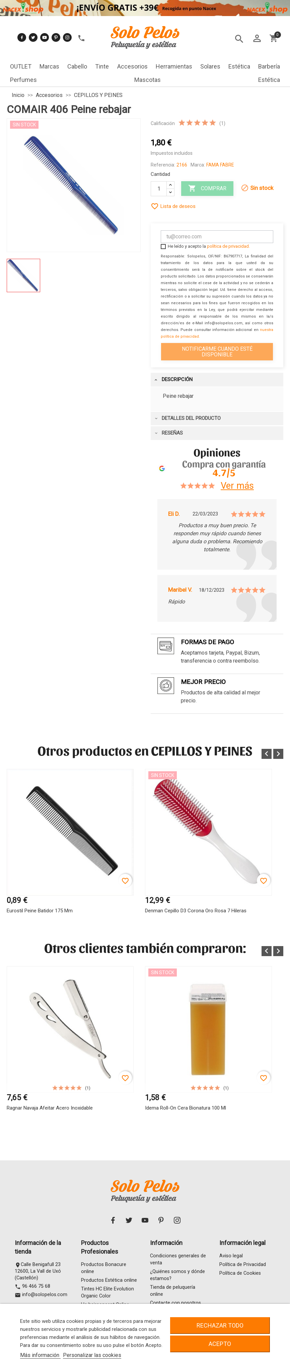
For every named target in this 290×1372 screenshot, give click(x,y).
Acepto (220, 1343)
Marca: (198, 164)
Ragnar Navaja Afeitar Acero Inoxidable (50, 1108)
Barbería (269, 66)
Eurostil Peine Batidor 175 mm (40, 911)
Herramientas (174, 66)
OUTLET (20, 66)
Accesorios (132, 66)
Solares (210, 66)
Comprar (207, 188)
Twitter (33, 37)
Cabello (77, 66)
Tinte (102, 66)
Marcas (49, 66)
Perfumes (23, 79)
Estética (239, 66)
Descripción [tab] (173, 379)
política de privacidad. (228, 246)
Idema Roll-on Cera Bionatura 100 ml (185, 1108)
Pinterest (56, 37)
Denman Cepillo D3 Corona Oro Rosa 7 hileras (195, 911)
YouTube (44, 37)
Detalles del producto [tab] (187, 418)
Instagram (67, 37)
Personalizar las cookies (92, 1355)
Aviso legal (231, 1256)
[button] (267, 754)
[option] (70, 855)
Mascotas (147, 79)
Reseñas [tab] (168, 433)
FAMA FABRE (220, 164)
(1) (222, 123)
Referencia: (163, 164)
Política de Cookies (240, 1273)
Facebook (21, 37)
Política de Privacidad (242, 1265)
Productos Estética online (109, 1280)
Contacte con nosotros (175, 1303)
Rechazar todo (220, 1325)
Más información (40, 1355)
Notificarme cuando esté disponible (217, 352)
